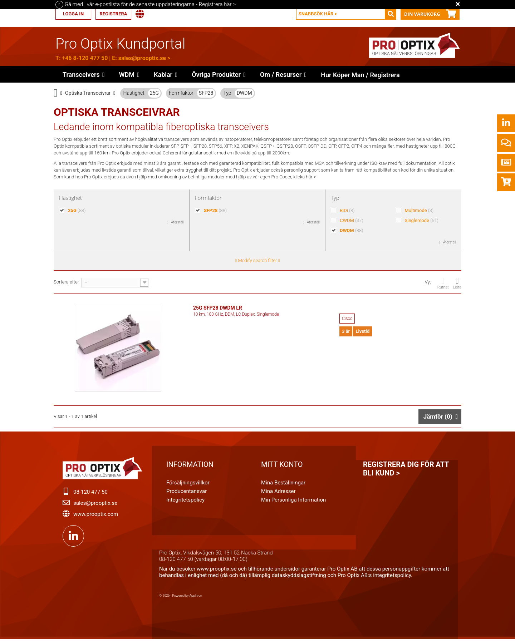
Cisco (347, 318)
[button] (219, 74)
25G (154, 93)
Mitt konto (282, 466)
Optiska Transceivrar (88, 93)
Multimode (419, 210)
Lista (457, 283)
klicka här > (304, 176)
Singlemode (421, 220)
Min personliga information (293, 501)
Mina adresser (278, 492)
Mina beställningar (283, 484)
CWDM (351, 220)
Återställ (177, 222)
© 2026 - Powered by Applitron (180, 597)
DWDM (244, 93)
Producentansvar (186, 492)
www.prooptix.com (95, 515)
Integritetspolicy (185, 501)
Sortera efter (66, 282)
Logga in (73, 13)
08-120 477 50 (90, 493)
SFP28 (206, 93)
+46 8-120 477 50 (85, 58)
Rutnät (443, 283)
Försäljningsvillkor (188, 484)
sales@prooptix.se (142, 58)
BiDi (347, 210)
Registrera (113, 13)
